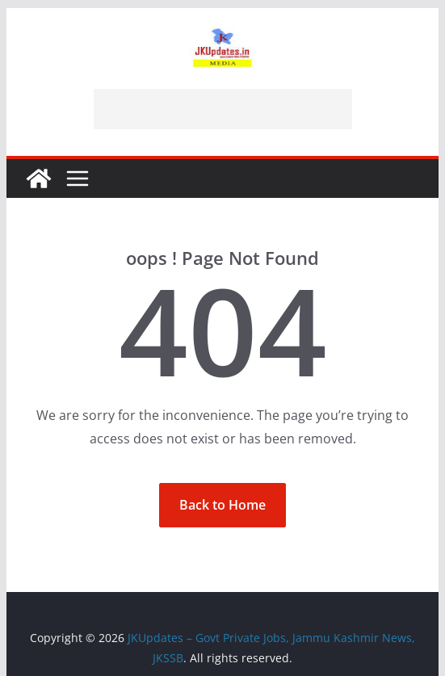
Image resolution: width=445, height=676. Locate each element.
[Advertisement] (223, 109)
